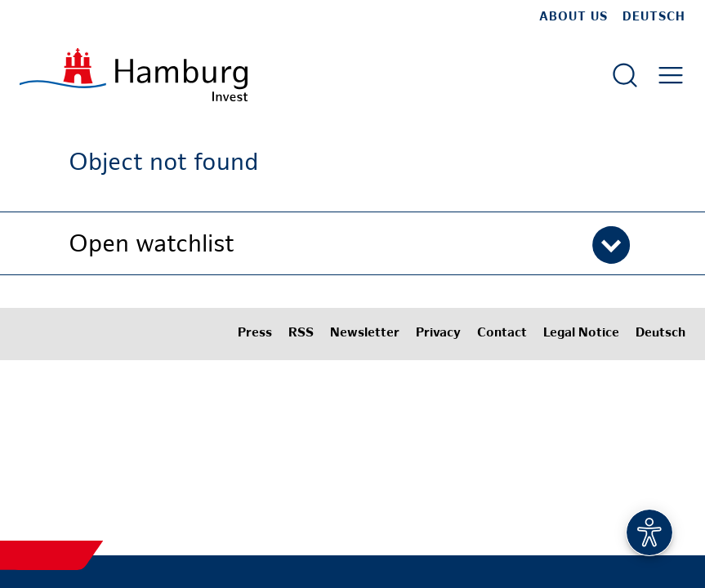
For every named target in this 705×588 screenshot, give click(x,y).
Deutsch (653, 17)
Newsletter (364, 333)
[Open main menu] (670, 75)
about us (573, 17)
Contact (502, 333)
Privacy (438, 333)
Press (255, 333)
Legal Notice (581, 333)
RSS (301, 333)
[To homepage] (134, 74)
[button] (353, 243)
